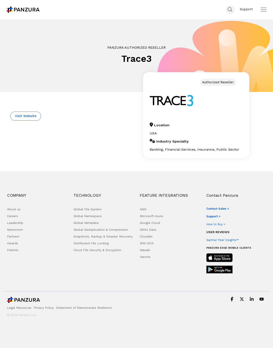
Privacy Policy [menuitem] (44, 307)
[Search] (230, 9)
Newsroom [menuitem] (15, 229)
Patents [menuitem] (12, 250)
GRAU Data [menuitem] (148, 229)
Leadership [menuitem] (15, 223)
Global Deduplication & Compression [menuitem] (101, 229)
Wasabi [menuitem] (145, 250)
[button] (263, 9)
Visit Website (25, 116)
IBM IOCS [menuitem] (147, 243)
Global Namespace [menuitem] (88, 216)
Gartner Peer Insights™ (222, 240)
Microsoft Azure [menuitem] (151, 216)
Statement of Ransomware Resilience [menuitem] (84, 307)
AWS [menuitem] (143, 209)
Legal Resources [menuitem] (19, 307)
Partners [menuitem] (13, 236)
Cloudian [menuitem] (146, 236)
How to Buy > (215, 224)
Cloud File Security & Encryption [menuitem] (97, 250)
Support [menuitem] (246, 9)
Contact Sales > (217, 208)
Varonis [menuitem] (145, 257)
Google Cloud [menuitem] (150, 223)
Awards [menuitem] (12, 243)
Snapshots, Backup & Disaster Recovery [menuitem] (103, 236)
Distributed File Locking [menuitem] (91, 243)
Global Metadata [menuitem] (86, 223)
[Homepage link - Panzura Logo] (23, 301)
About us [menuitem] (13, 209)
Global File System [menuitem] (88, 209)
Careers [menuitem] (12, 216)
